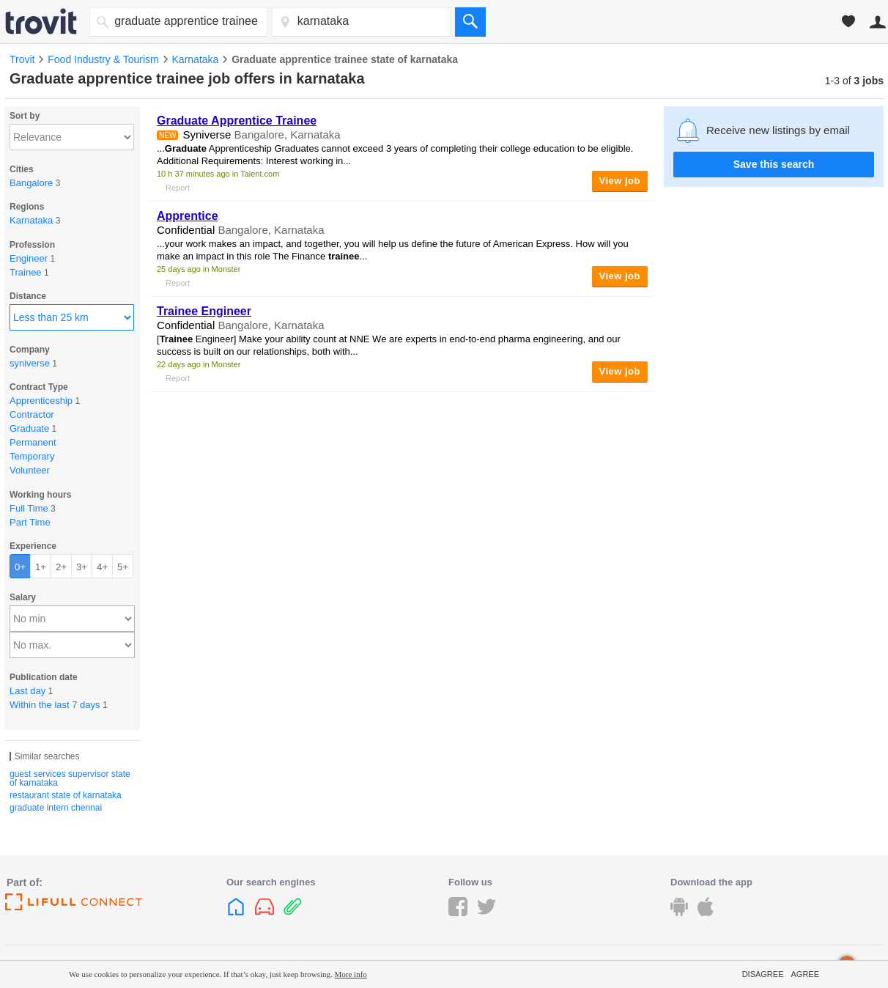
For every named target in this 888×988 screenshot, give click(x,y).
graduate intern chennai (56, 807)
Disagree (763, 974)
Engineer (204, 311)
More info (351, 974)
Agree (805, 974)
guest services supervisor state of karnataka (70, 778)
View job (620, 180)
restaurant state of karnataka (66, 795)
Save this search (774, 164)
